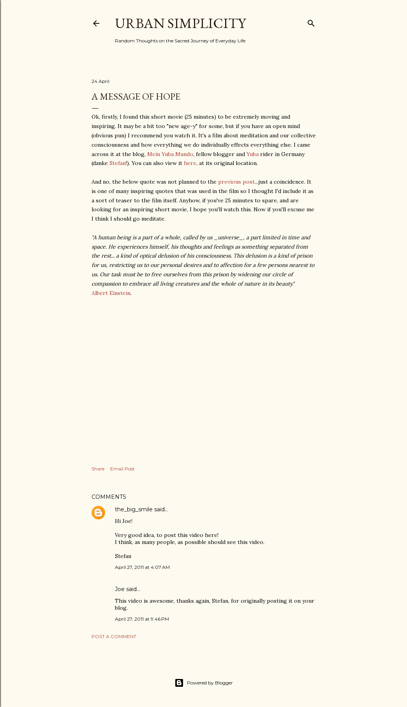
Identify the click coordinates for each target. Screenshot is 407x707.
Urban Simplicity (180, 23)
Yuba (253, 154)
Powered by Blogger (203, 683)
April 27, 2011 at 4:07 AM (142, 567)
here (190, 163)
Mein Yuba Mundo (170, 154)
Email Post (122, 469)
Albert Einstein (111, 292)
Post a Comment (114, 636)
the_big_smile (134, 509)
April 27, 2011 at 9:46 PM (142, 619)
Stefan (117, 163)
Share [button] (98, 469)
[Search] (311, 21)
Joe (120, 589)
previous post (236, 181)
